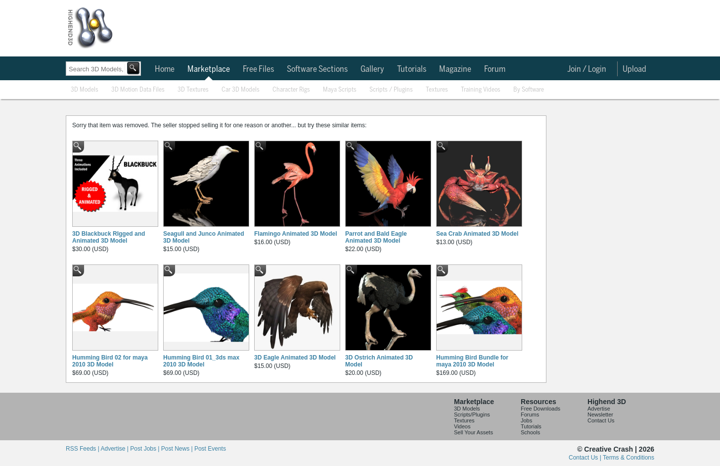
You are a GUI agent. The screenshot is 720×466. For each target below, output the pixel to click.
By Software (528, 90)
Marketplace (208, 69)
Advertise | (115, 448)
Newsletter (600, 414)
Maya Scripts (340, 90)
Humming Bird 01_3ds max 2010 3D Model (201, 361)
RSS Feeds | (83, 448)
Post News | (177, 448)
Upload (634, 69)
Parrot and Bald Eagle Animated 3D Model (376, 237)
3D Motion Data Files (138, 90)
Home (165, 69)
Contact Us (600, 420)
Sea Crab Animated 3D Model (477, 233)
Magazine (455, 69)
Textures (437, 90)
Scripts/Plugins (472, 414)
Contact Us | (586, 457)
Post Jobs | (145, 448)
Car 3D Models (241, 90)
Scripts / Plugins (391, 90)
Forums (530, 414)
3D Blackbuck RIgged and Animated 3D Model (108, 237)
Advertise (598, 409)
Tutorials (411, 69)
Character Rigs (291, 90)
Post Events (210, 448)
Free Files (258, 69)
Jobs (526, 420)
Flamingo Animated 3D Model (295, 233)
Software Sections (317, 69)
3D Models (84, 90)
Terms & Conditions (628, 457)
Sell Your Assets (473, 432)
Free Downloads (540, 409)
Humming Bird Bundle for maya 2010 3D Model (472, 361)
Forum (494, 69)
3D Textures (193, 90)
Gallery (372, 69)
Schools (530, 432)
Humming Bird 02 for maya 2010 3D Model (110, 361)
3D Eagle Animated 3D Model (295, 357)
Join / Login (586, 69)
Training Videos (480, 90)
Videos (462, 426)
